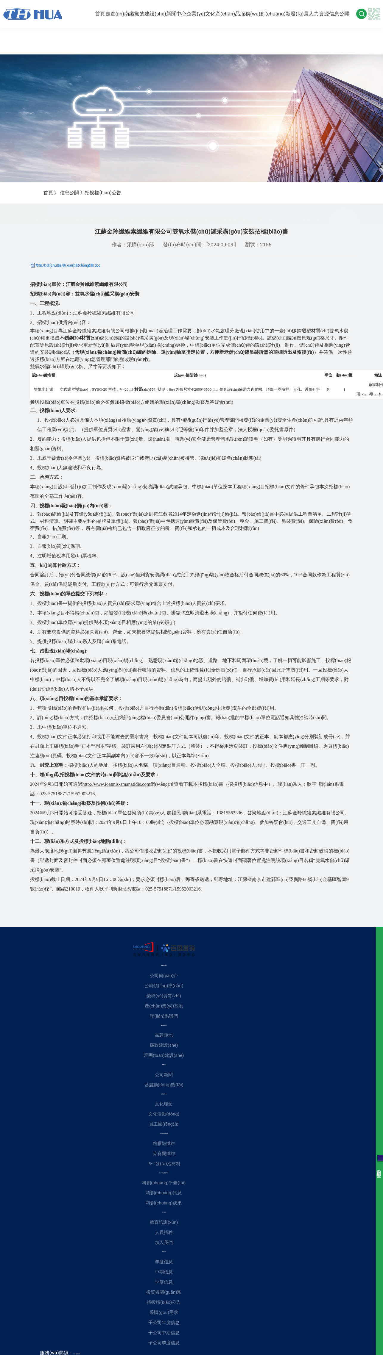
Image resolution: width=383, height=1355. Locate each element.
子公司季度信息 (303, 217)
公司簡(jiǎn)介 (164, 975)
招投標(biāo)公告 (157, 217)
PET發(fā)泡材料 (163, 1163)
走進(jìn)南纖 (111, 12)
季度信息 (84, 217)
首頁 (86, 12)
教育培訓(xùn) (164, 1222)
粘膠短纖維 (164, 1143)
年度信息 (39, 217)
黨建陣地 (164, 1035)
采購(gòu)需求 (194, 217)
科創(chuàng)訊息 (164, 1193)
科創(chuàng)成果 (164, 1203)
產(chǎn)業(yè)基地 (164, 1006)
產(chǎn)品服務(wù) (236, 13)
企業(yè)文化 (200, 12)
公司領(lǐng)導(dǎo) (163, 985)
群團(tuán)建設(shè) (164, 1055)
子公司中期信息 (266, 217)
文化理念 (164, 1104)
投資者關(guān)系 (117, 217)
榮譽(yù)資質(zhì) (164, 996)
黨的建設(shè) (140, 12)
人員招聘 (164, 1232)
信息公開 (343, 12)
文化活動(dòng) (163, 1114)
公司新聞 (164, 1074)
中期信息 (62, 217)
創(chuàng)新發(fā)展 (282, 12)
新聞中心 (171, 12)
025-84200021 (76, 1354)
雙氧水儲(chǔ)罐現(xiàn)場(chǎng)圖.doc (68, 265)
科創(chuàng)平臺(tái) (164, 1182)
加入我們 (164, 1242)
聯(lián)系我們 (164, 1016)
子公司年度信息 (229, 217)
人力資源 (320, 12)
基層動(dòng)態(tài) (163, 1085)
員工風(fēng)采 (164, 1124)
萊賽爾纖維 (164, 1153)
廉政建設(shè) (164, 1045)
